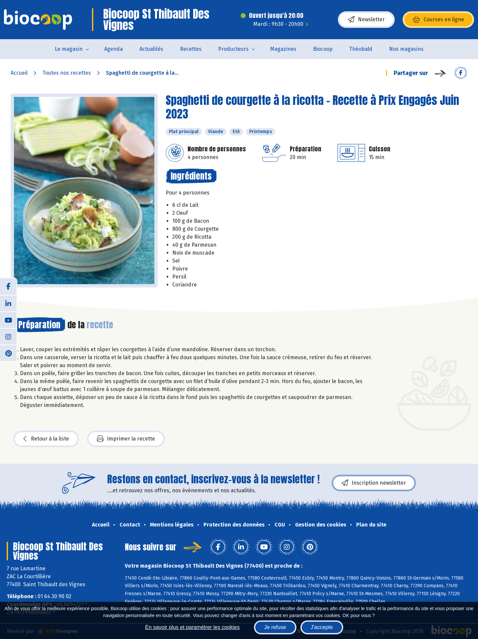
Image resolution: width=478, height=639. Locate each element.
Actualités (151, 49)
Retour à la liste (46, 439)
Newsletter (366, 19)
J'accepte (322, 627)
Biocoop (323, 49)
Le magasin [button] (69, 49)
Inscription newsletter (374, 483)
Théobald (360, 49)
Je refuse (275, 627)
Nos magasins (406, 49)
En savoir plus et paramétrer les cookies (192, 627)
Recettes (190, 49)
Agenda (113, 49)
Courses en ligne (438, 19)
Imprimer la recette (126, 439)
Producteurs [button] (233, 49)
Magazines (283, 49)
